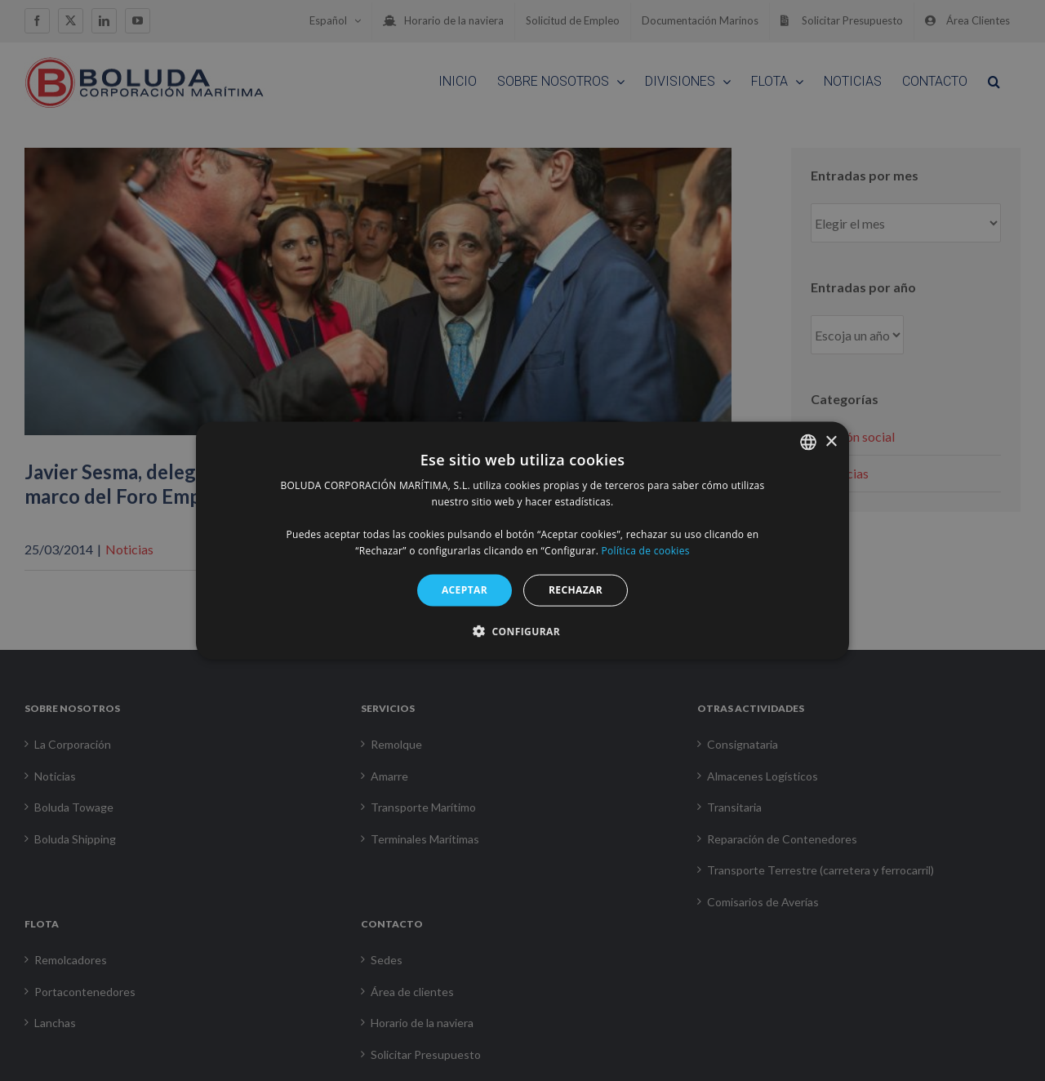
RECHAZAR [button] (576, 590)
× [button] (831, 441)
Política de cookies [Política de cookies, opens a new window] (646, 550)
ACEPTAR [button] (464, 590)
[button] (522, 630)
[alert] (522, 540)
